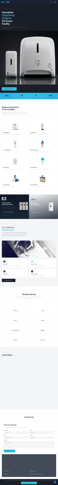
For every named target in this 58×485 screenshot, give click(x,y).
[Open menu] (56, 2)
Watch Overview (9, 88)
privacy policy (51, 480)
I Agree (29, 482)
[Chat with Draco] (55, 482)
